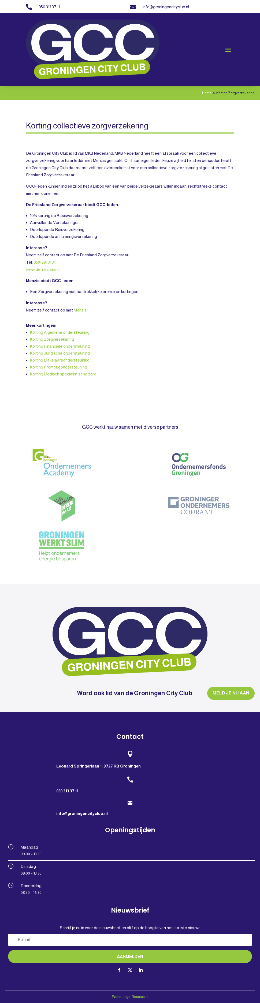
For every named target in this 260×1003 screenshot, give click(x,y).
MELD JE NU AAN (231, 693)
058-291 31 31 (44, 262)
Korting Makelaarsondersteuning (60, 360)
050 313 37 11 (49, 7)
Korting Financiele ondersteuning (60, 346)
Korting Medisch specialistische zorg (63, 374)
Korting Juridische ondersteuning (60, 353)
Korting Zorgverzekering (52, 339)
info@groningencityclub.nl (166, 7)
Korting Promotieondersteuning (58, 367)
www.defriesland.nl (43, 269)
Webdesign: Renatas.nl (130, 997)
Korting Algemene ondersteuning (60, 332)
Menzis (80, 310)
